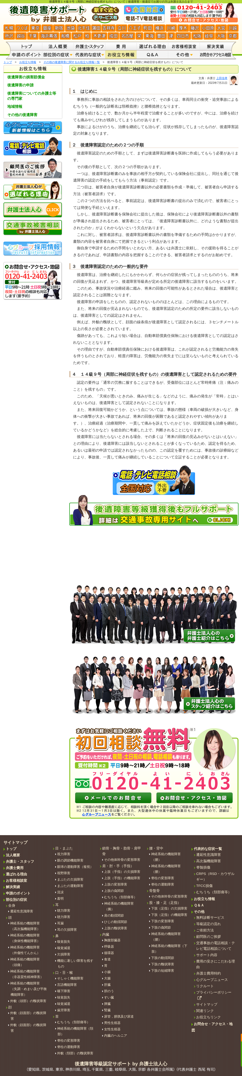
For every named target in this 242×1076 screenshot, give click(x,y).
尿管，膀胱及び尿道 (119, 1016)
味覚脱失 (63, 997)
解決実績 (13, 887)
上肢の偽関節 (114, 891)
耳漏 (60, 923)
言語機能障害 (67, 985)
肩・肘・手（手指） (118, 866)
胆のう (109, 991)
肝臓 (107, 985)
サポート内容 (206, 955)
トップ (8, 62)
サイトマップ (206, 1004)
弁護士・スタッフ (20, 861)
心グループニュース (212, 980)
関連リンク (205, 1011)
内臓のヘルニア (115, 1035)
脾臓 (107, 1004)
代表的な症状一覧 (208, 849)
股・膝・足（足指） (165, 903)
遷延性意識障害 (21, 911)
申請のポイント (18, 893)
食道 (107, 959)
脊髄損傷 (203, 867)
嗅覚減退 (63, 948)
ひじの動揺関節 (115, 922)
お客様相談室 (16, 880)
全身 (11, 905)
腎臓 (107, 1010)
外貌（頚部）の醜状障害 (75, 1053)
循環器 (109, 953)
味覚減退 (63, 1004)
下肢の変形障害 (162, 921)
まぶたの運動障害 (70, 886)
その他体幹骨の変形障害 (122, 860)
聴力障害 (63, 910)
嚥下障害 (63, 991)
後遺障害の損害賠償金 (26, 77)
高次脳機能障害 (208, 861)
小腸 (107, 972)
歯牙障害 (63, 1010)
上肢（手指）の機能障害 (122, 878)
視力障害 (63, 854)
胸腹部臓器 (112, 940)
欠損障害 (63, 954)
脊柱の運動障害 (68, 1047)
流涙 (60, 892)
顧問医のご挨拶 (208, 936)
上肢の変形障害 (115, 884)
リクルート (205, 986)
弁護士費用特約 (208, 973)
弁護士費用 (14, 868)
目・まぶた (64, 848)
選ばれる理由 (16, 874)
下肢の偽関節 (161, 927)
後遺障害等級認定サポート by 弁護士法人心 (121, 1066)
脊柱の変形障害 (68, 1040)
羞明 (60, 898)
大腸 (107, 978)
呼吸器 (109, 946)
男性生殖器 (112, 1023)
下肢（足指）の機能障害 (169, 915)
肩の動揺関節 (114, 915)
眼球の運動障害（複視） (75, 867)
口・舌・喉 (64, 973)
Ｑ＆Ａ (199, 905)
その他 (199, 912)
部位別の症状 (16, 900)
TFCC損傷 (204, 886)
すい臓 (109, 997)
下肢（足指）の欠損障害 (169, 908)
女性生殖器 (112, 1029)
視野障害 (63, 873)
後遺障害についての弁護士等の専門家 (31, 96)
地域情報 (14, 107)
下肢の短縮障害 (162, 970)
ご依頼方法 (205, 930)
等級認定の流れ (208, 924)
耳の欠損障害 (67, 929)
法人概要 (13, 855)
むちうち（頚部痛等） (73, 1022)
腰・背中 (156, 848)
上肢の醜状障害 (115, 928)
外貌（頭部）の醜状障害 (28, 1001)
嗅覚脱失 (63, 941)
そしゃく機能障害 (70, 978)
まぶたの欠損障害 (70, 879)
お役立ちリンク (208, 1017)
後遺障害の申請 (20, 85)
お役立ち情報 (27, 62)
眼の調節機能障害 (70, 860)
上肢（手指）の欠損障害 (122, 872)
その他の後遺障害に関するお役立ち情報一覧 (71, 62)
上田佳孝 (221, 78)
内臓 (105, 934)
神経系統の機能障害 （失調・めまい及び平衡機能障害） (28, 988)
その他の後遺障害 (22, 115)
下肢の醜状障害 (162, 964)
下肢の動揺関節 (162, 958)
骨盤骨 (154, 891)
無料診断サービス (210, 917)
